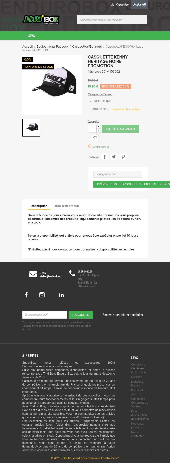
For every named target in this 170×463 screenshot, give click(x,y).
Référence (94, 71)
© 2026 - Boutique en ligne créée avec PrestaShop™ (85, 458)
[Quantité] (92, 129)
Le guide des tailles (125, 109)
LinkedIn (61, 294)
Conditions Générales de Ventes (139, 402)
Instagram (46, 294)
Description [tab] (39, 206)
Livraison (136, 377)
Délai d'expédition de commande (140, 415)
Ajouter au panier (120, 129)
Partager (104, 156)
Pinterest (123, 156)
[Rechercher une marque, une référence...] (112, 19)
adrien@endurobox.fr (51, 276)
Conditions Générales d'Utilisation (138, 368)
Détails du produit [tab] (66, 206)
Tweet (113, 156)
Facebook (30, 294)
